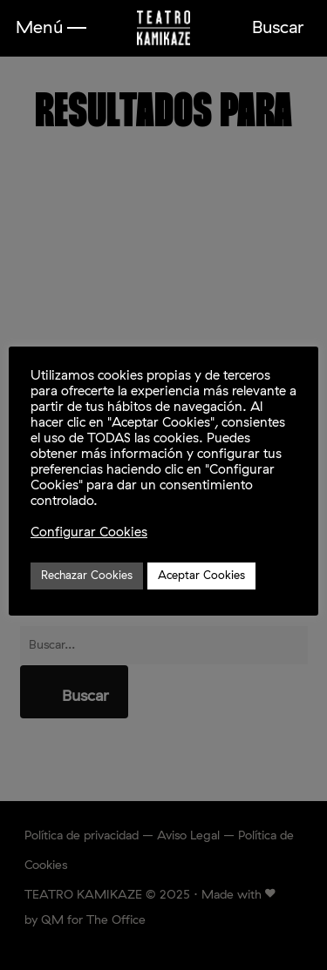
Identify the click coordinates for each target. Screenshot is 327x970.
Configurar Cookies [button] (89, 532)
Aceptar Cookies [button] (201, 576)
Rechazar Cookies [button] (87, 576)
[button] (51, 28)
